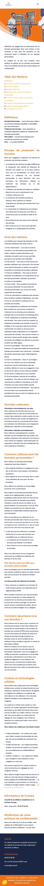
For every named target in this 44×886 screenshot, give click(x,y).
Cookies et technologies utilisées (17, 106)
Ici (36, 780)
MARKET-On (30, 880)
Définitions (9, 81)
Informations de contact (14, 109)
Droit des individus (12, 86)
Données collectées (13, 89)
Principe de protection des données (18, 84)
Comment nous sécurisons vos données (19, 103)
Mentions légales (22, 883)
